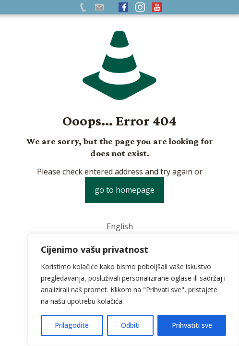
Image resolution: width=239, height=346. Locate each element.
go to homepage (125, 190)
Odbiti (130, 325)
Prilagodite (72, 325)
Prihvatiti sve (192, 325)
